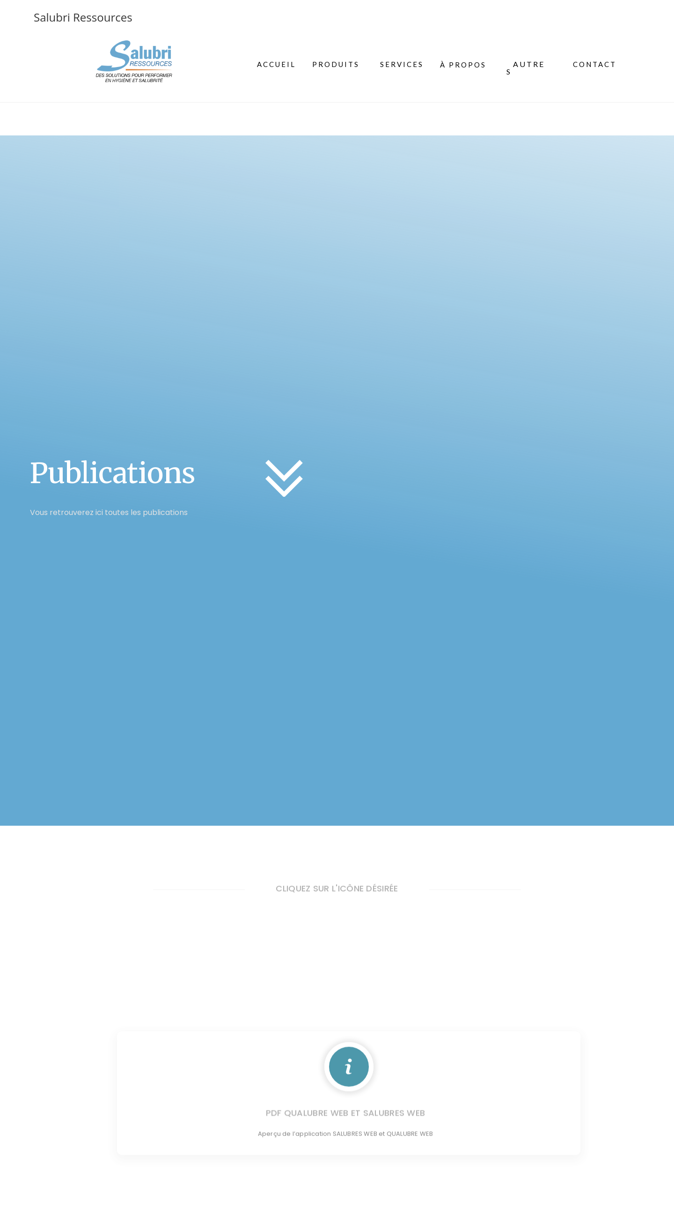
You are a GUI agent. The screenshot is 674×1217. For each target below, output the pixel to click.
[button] (526, 68)
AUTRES (525, 68)
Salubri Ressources (83, 17)
